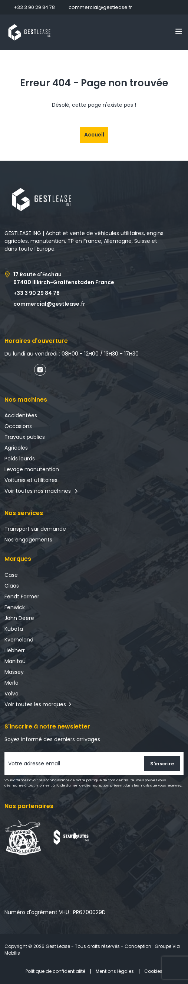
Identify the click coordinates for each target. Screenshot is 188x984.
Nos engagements (28, 539)
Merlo (11, 682)
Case (11, 575)
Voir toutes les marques (35, 704)
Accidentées (20, 415)
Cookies (153, 971)
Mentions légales (115, 971)
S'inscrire (162, 763)
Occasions (18, 426)
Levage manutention (31, 469)
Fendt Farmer (21, 596)
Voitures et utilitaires (30, 480)
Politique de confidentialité (55, 971)
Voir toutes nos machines (41, 491)
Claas (11, 585)
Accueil (94, 134)
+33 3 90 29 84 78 (34, 7)
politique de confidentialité (110, 780)
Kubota (13, 629)
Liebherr (14, 650)
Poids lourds (19, 458)
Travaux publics (24, 437)
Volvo (11, 693)
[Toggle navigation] (178, 31)
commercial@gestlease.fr (100, 7)
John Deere (19, 618)
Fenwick (14, 607)
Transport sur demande (35, 529)
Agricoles (16, 447)
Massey (14, 672)
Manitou (15, 661)
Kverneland (18, 639)
